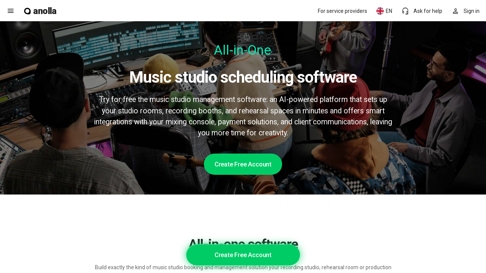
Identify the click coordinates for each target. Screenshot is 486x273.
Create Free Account (243, 164)
